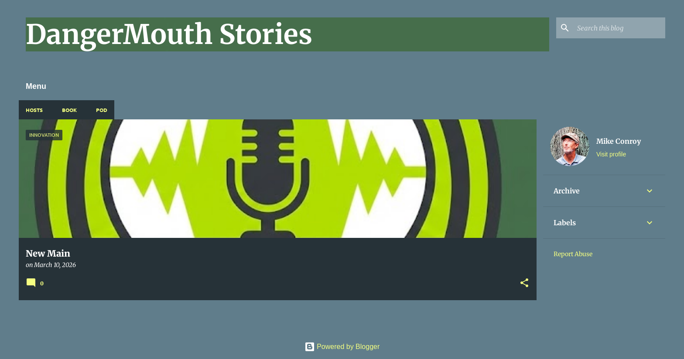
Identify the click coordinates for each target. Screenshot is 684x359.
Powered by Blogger (342, 346)
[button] (524, 283)
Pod (101, 109)
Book (69, 109)
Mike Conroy (618, 141)
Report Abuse (573, 254)
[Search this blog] (619, 27)
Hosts (34, 109)
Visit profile (611, 154)
